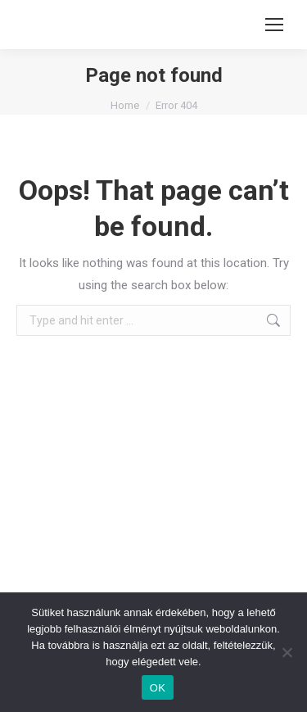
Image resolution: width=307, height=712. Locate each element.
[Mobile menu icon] (274, 24)
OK (157, 688)
